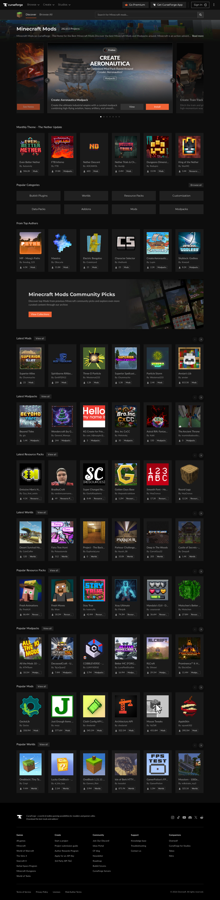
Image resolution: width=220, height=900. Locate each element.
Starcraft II (21, 861)
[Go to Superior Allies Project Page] (30, 365)
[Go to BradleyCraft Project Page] (62, 481)
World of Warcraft (25, 851)
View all (40, 338)
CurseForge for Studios (180, 846)
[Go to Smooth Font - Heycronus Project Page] (158, 481)
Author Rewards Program (67, 851)
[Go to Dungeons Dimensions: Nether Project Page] (158, 154)
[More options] (214, 5)
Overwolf (173, 841)
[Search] (201, 15)
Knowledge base (138, 841)
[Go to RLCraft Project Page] (158, 655)
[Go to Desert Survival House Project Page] (30, 539)
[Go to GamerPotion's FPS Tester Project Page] (158, 771)
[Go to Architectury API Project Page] (126, 713)
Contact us (136, 851)
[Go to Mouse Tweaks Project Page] (158, 713)
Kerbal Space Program (26, 866)
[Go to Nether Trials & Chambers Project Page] (126, 154)
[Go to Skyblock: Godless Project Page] (189, 250)
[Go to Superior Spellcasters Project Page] (126, 365)
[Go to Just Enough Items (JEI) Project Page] (62, 713)
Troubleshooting (138, 846)
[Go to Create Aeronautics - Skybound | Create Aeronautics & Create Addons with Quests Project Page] (158, 250)
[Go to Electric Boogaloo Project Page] (94, 250)
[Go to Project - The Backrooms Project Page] (94, 539)
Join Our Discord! (101, 841)
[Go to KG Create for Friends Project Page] (94, 423)
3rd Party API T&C (63, 861)
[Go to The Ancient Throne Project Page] (189, 423)
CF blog (96, 851)
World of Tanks (23, 876)
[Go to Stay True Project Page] (94, 597)
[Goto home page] (13, 4)
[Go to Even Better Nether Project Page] (30, 154)
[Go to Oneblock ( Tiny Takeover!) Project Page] (30, 771)
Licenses (56, 892)
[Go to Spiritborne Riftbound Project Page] (62, 365)
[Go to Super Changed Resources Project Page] (94, 481)
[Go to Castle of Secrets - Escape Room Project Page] (189, 539)
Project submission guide (66, 846)
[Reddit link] (202, 817)
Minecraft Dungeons (26, 871)
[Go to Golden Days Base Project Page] (126, 481)
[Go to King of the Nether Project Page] (189, 154)
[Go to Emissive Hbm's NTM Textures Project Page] (30, 481)
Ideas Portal (98, 846)
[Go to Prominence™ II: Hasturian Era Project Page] (189, 655)
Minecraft (21, 846)
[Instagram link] (172, 817)
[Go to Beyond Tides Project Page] (30, 423)
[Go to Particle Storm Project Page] (158, 365)
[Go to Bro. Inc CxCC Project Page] (126, 423)
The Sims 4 (21, 856)
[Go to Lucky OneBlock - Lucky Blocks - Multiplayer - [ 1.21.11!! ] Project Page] (62, 771)
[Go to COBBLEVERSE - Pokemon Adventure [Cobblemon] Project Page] (94, 655)
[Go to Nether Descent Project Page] (94, 154)
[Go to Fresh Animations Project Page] (30, 597)
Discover (31, 14)
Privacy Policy (42, 892)
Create (49, 4)
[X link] (196, 817)
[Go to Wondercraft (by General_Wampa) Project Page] (62, 423)
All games (20, 841)
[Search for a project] (146, 15)
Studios (64, 4)
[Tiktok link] (178, 817)
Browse (33, 4)
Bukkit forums (99, 866)
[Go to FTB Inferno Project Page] (62, 154)
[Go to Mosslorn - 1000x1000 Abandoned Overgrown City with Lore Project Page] (189, 771)
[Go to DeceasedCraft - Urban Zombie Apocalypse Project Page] (62, 655)
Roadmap (97, 861)
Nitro (171, 856)
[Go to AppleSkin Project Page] (189, 713)
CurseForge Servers (102, 871)
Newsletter (98, 856)
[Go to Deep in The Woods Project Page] (158, 539)
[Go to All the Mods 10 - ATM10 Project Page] (30, 655)
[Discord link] (190, 817)
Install (157, 107)
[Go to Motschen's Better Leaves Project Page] (189, 597)
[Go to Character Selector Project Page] (126, 250)
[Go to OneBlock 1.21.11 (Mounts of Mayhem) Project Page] (94, 771)
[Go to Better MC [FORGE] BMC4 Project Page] (126, 655)
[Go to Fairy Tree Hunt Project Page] (62, 539)
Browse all (196, 185)
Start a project (61, 841)
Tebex (171, 851)
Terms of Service (23, 892)
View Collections (40, 314)
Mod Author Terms (73, 892)
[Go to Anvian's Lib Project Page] (189, 365)
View (132, 107)
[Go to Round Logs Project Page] (189, 481)
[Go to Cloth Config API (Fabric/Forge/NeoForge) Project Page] (94, 713)
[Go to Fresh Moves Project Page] (62, 597)
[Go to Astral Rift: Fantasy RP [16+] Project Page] (158, 423)
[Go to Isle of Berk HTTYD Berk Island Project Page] (126, 771)
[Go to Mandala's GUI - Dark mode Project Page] (158, 597)
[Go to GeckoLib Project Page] (30, 713)
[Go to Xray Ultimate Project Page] (126, 597)
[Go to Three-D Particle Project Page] (94, 365)
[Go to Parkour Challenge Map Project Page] (126, 539)
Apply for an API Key (64, 856)
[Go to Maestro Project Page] (62, 250)
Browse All (45, 14)
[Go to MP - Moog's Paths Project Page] (30, 250)
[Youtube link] (184, 817)
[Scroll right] (201, 339)
